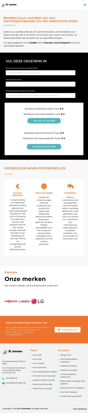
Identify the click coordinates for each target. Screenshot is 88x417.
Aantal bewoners (13, 80)
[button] (85, 5)
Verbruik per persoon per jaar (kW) (21, 68)
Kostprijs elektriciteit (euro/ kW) (20, 91)
